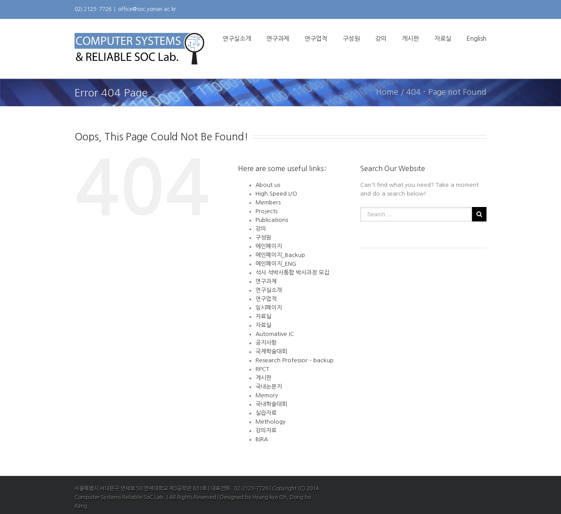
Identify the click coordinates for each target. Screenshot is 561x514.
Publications (272, 220)
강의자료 (266, 430)
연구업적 (316, 39)
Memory (267, 395)
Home (387, 92)
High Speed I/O (276, 193)
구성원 (351, 39)
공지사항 (266, 343)
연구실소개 (237, 39)
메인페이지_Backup (280, 255)
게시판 (410, 39)
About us (268, 185)
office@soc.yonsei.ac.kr (147, 9)
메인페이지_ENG (276, 264)
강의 (381, 39)
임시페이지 (269, 308)
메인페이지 (269, 246)
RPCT (262, 369)
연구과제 (277, 39)
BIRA (262, 439)
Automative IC (275, 334)
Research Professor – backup (295, 360)
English (476, 39)
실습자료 (266, 413)
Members (268, 202)
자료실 (442, 39)
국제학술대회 (271, 351)
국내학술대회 (271, 404)
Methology (270, 422)
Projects (266, 211)
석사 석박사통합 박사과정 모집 (292, 272)
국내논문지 (269, 386)
